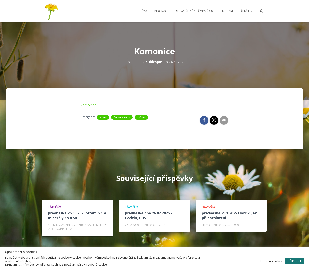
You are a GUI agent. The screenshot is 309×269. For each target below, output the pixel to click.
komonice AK (91, 105)
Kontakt (227, 11)
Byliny (102, 117)
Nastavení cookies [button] (270, 261)
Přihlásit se (246, 11)
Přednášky (54, 206)
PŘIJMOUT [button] (294, 261)
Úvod (145, 11)
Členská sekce (122, 117)
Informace (162, 11)
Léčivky (141, 117)
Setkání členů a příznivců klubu (196, 11)
